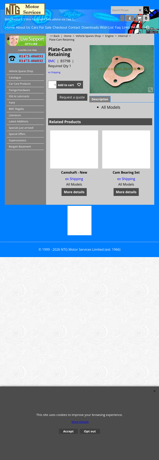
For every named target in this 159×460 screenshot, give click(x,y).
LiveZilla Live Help (27, 50)
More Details (80, 422)
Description (100, 99)
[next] (147, 27)
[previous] (143, 27)
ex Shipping (54, 72)
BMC (51, 61)
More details (74, 192)
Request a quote (72, 97)
